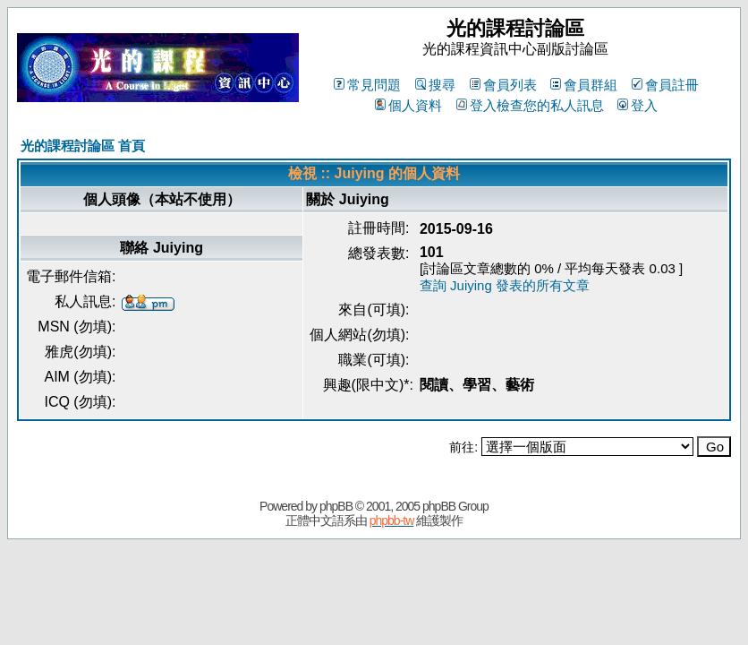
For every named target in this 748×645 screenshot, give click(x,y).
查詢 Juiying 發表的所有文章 (505, 285)
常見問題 (367, 84)
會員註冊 (665, 84)
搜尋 (435, 84)
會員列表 (503, 84)
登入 (637, 105)
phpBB (336, 506)
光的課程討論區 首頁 (83, 145)
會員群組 (583, 84)
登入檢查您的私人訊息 (530, 105)
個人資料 (408, 105)
